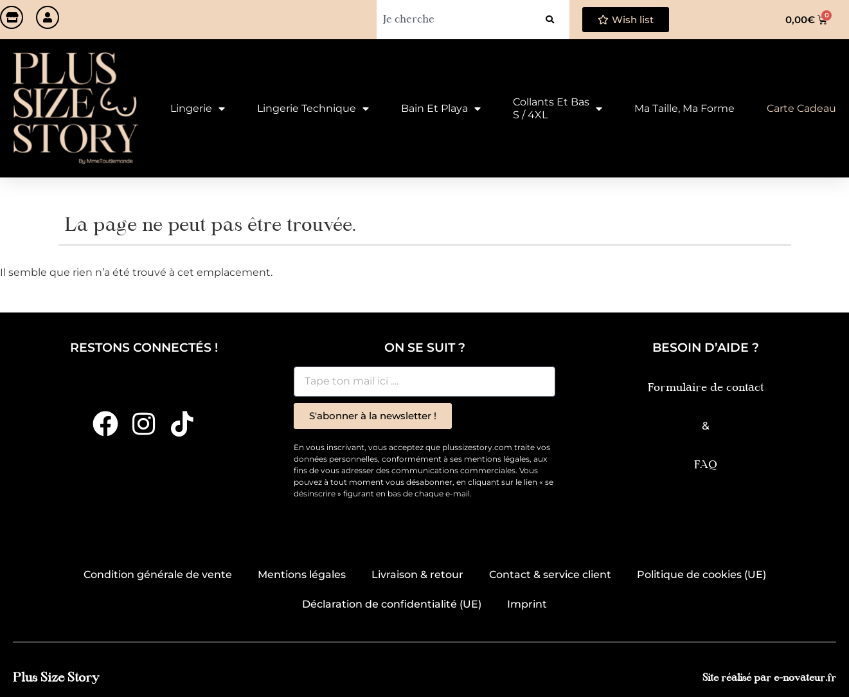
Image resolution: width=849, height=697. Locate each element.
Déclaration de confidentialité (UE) (391, 604)
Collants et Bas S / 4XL (557, 108)
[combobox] (453, 19)
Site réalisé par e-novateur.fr (769, 678)
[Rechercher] (549, 19)
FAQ (705, 465)
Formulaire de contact (706, 388)
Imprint (527, 604)
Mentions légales (302, 574)
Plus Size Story (56, 678)
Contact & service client (550, 574)
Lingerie (197, 108)
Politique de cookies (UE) (701, 574)
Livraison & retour (417, 574)
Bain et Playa (441, 108)
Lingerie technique (313, 108)
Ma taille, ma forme (684, 108)
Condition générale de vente (158, 574)
